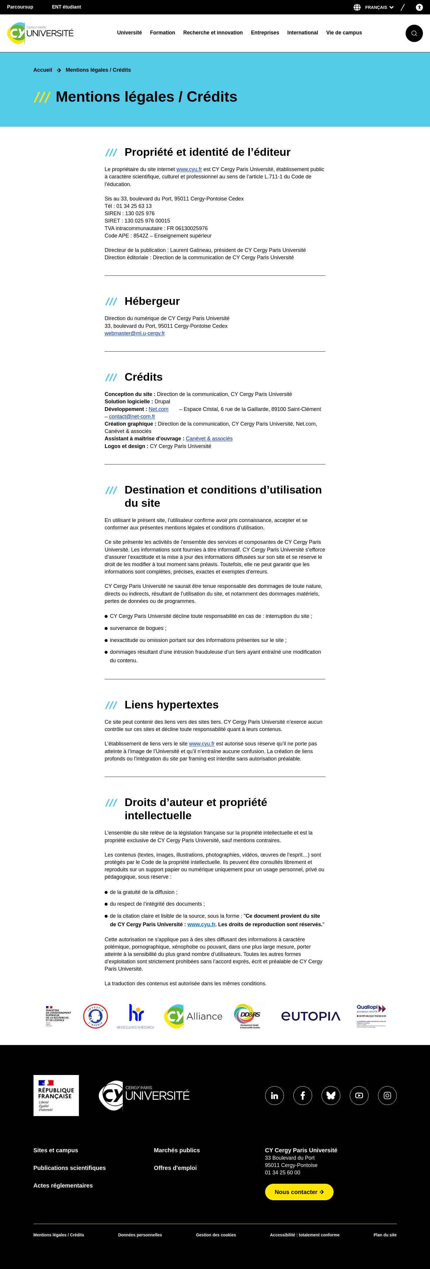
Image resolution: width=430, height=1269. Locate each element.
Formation (162, 33)
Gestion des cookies (216, 1235)
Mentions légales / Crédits (59, 1235)
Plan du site (385, 1235)
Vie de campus (344, 33)
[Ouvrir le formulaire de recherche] (414, 33)
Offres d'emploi (175, 1168)
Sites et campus (56, 1150)
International (302, 33)
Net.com (158, 409)
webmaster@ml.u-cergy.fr (135, 333)
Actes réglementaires (63, 1185)
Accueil (43, 70)
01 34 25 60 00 (282, 1173)
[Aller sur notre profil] (274, 1095)
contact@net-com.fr (132, 416)
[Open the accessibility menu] (419, 7)
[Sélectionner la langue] (379, 7)
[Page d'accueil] (57, 33)
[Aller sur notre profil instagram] (387, 1095)
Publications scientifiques (70, 1168)
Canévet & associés (209, 439)
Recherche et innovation (213, 33)
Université (129, 33)
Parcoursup (20, 6)
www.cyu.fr (189, 169)
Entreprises (265, 33)
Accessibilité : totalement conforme (305, 1235)
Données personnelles (140, 1235)
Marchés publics (177, 1150)
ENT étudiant (66, 6)
